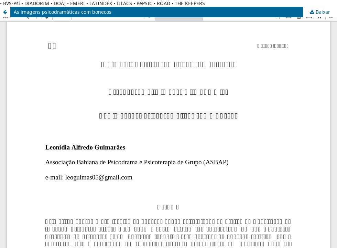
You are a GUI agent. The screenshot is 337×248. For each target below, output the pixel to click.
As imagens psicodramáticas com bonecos (62, 12)
